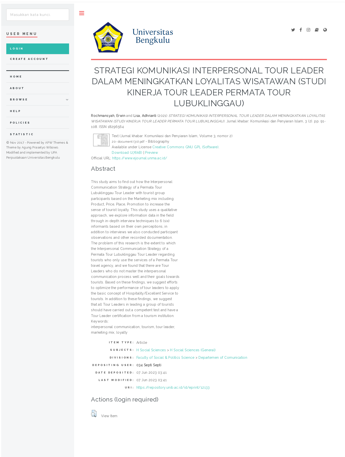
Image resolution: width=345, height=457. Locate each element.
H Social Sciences (151, 350)
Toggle (81, 13)
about (17, 88)
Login (17, 48)
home (16, 76)
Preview (151, 153)
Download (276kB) (127, 153)
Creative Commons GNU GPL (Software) (185, 147)
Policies (20, 122)
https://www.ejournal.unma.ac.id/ (139, 158)
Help (15, 111)
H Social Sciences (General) (193, 350)
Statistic (22, 134)
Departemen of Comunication (222, 357)
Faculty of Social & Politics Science (165, 357)
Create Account (29, 59)
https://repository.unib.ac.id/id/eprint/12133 (173, 387)
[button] (94, 413)
